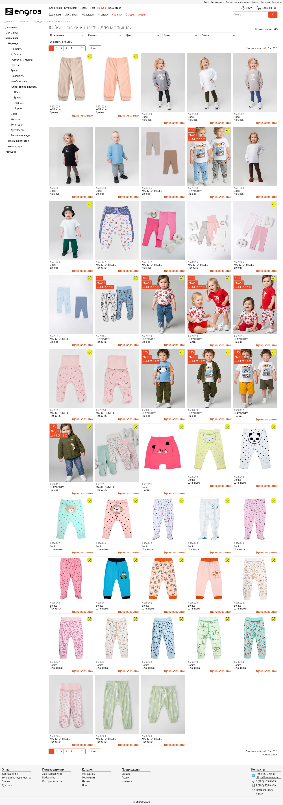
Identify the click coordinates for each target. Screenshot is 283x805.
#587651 (101, 484)
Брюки (17, 97)
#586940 (147, 602)
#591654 (239, 188)
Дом (84, 785)
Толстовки (17, 124)
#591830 (193, 188)
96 (269, 48)
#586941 (101, 602)
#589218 (193, 336)
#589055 (55, 410)
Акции (142, 14)
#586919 (193, 662)
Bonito (145, 487)
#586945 (147, 543)
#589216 (239, 336)
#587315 (147, 484)
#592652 (239, 114)
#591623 (55, 261)
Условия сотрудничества (237, 2)
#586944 (193, 543)
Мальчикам (71, 14)
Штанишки (194, 482)
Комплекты (18, 75)
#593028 (101, 106)
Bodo (145, 116)
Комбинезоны (19, 81)
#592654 (147, 114)
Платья (15, 65)
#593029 (55, 106)
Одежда (38, 21)
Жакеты (15, 119)
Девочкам (55, 14)
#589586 (239, 261)
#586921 (101, 662)
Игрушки (103, 14)
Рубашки (16, 54)
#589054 (101, 410)
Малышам (88, 14)
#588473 (193, 410)
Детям (8, 21)
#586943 (239, 543)
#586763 (147, 735)
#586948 (239, 476)
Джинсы (19, 103)
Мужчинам (88, 777)
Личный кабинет (52, 773)
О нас (205, 2)
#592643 (101, 188)
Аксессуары (15, 146)
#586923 (239, 602)
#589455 (101, 336)
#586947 (55, 543)
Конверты (17, 48)
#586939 (193, 602)
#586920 (147, 662)
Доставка (265, 2)
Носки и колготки (18, 140)
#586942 (55, 602)
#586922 (55, 662)
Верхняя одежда (20, 135)
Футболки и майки (21, 59)
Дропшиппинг (217, 2)
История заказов (52, 781)
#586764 (101, 735)
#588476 (147, 410)
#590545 (193, 261)
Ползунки (101, 267)
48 (265, 48)
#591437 (101, 261)
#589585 (55, 336)
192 (275, 48)
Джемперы (17, 130)
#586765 (55, 735)
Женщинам (88, 773)
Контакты (276, 2)
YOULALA (55, 109)
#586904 (239, 662)
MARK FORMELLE (152, 190)
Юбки (17, 92)
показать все (270, 754)
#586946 (101, 543)
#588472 (239, 410)
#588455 (55, 484)
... (76, 48)
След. (95, 48)
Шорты (18, 108)
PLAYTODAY (195, 191)
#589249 (147, 336)
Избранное (48, 777)
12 (82, 48)
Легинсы (147, 119)
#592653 (193, 114)
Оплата (255, 2)
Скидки (130, 14)
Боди (14, 113)
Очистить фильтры (61, 41)
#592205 (147, 188)
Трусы (14, 70)
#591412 (147, 261)
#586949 (193, 476)
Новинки (117, 14)
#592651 (55, 188)
